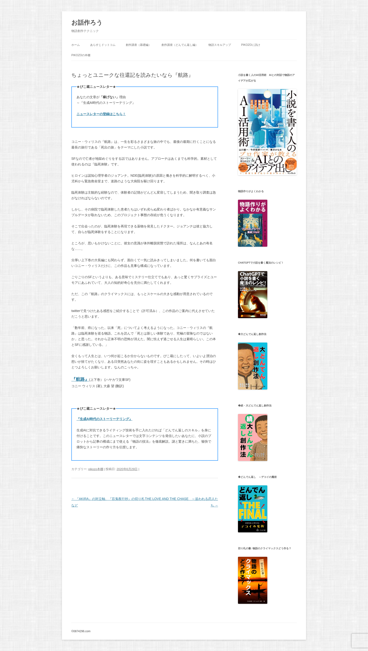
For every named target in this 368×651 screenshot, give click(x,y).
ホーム (75, 45)
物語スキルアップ (219, 45)
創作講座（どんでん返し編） (179, 45)
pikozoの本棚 (80, 55)
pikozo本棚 (95, 469)
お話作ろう (87, 22)
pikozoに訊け (250, 45)
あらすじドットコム (102, 45)
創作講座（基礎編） (138, 45)
